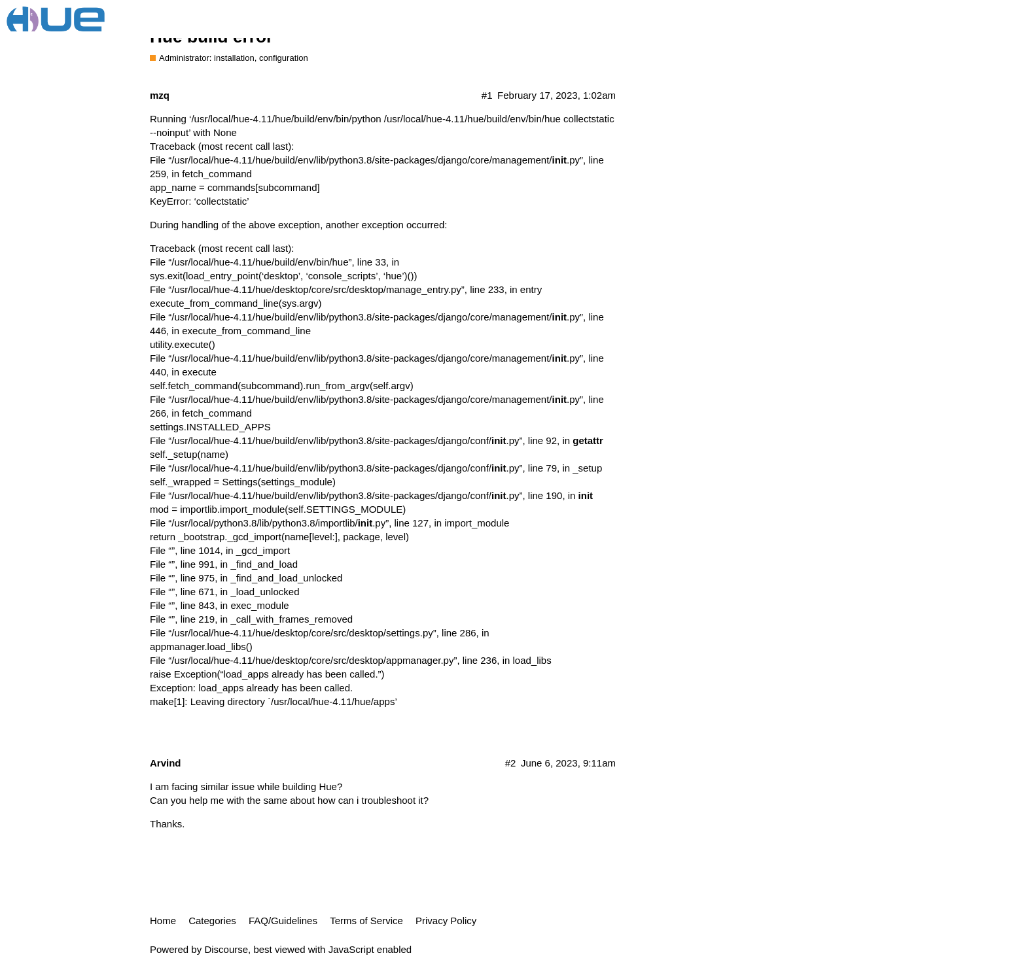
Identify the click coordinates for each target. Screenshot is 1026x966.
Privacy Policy (446, 920)
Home (163, 920)
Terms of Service (366, 920)
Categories (212, 920)
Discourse (226, 949)
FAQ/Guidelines (283, 920)
